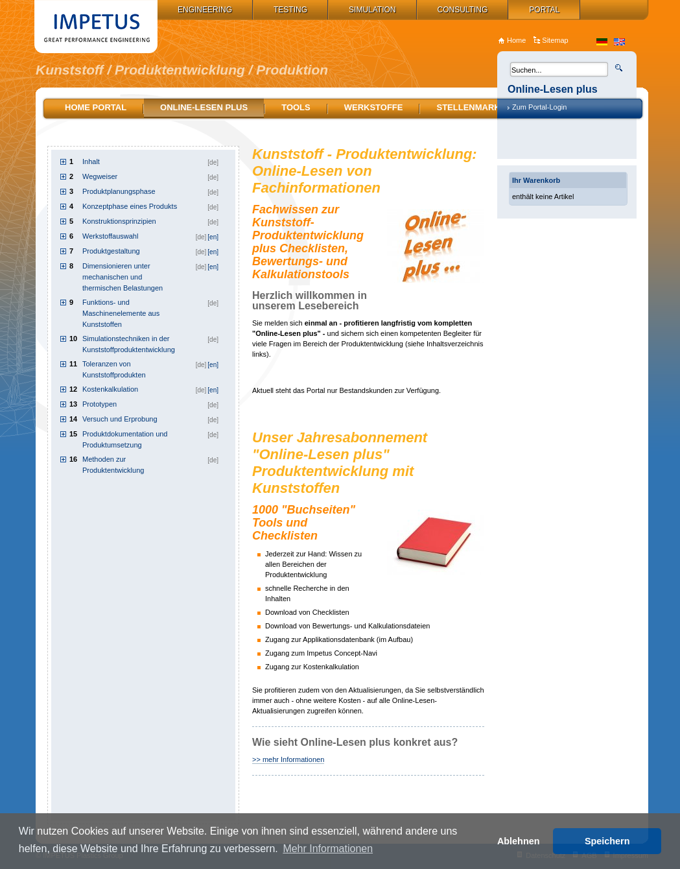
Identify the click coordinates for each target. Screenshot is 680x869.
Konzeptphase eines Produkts (129, 206)
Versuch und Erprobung (120, 419)
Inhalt (91, 161)
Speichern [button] (607, 841)
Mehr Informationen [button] (328, 848)
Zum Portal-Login (539, 107)
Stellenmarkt (470, 107)
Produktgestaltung (111, 251)
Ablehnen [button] (518, 841)
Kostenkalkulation (110, 389)
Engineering (205, 9)
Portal (544, 9)
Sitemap (555, 40)
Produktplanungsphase (119, 191)
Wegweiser (99, 176)
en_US (619, 41)
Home (516, 40)
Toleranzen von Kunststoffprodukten (114, 369)
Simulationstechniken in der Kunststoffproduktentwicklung (128, 344)
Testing (290, 9)
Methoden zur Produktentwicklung (113, 464)
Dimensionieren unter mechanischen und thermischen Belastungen (122, 277)
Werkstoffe (373, 107)
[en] (212, 237)
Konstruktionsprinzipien (119, 221)
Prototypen (99, 404)
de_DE (601, 41)
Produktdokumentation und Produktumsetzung (124, 439)
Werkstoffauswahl (110, 236)
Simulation (372, 9)
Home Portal (95, 107)
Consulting (463, 9)
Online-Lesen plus (204, 107)
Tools (296, 107)
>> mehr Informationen (288, 759)
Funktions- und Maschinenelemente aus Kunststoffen (120, 313)
